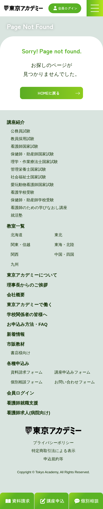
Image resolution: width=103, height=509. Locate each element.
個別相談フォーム (27, 382)
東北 (58, 235)
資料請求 (17, 501)
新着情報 (16, 334)
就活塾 (16, 215)
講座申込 (51, 501)
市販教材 (16, 344)
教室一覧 (16, 226)
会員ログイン (64, 8)
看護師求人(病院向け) (28, 412)
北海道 (16, 235)
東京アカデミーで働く (29, 304)
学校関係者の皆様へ (27, 314)
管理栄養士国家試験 (28, 169)
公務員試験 (20, 131)
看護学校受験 (22, 192)
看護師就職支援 (22, 403)
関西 (15, 254)
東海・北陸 (64, 245)
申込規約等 (53, 459)
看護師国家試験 (24, 146)
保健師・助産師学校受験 (32, 200)
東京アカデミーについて (32, 275)
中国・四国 (64, 254)
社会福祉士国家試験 (28, 177)
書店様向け (21, 353)
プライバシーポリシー (53, 443)
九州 (15, 264)
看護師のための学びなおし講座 (39, 208)
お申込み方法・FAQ (27, 324)
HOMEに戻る (49, 93)
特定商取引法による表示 (53, 451)
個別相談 (86, 501)
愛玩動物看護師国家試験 (32, 185)
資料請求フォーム (27, 372)
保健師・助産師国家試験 (32, 154)
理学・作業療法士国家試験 (34, 162)
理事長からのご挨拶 (27, 285)
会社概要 (16, 294)
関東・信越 (20, 245)
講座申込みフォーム (72, 372)
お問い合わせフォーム (74, 382)
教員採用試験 (22, 139)
